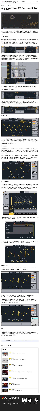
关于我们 (23, 1)
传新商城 (14, 2)
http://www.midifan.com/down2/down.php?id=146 (26, 55)
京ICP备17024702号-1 (12, 401)
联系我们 (9, 403)
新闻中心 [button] (19, 1)
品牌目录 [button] (15, 1)
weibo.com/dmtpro (30, 340)
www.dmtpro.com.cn (19, 340)
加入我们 (13, 403)
